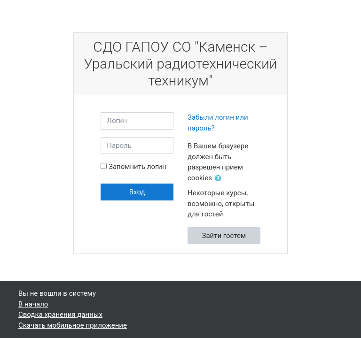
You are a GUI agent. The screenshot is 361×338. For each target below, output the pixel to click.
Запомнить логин (137, 166)
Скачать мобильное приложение (72, 325)
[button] (220, 178)
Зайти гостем (224, 235)
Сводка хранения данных (60, 314)
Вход (137, 192)
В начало (33, 304)
